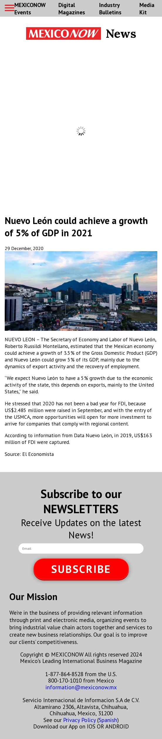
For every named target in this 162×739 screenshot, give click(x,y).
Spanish (108, 720)
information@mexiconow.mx (81, 687)
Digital (71, 8)
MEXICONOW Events (29, 8)
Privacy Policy (79, 720)
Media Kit (146, 8)
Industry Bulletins (110, 8)
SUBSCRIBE (81, 569)
